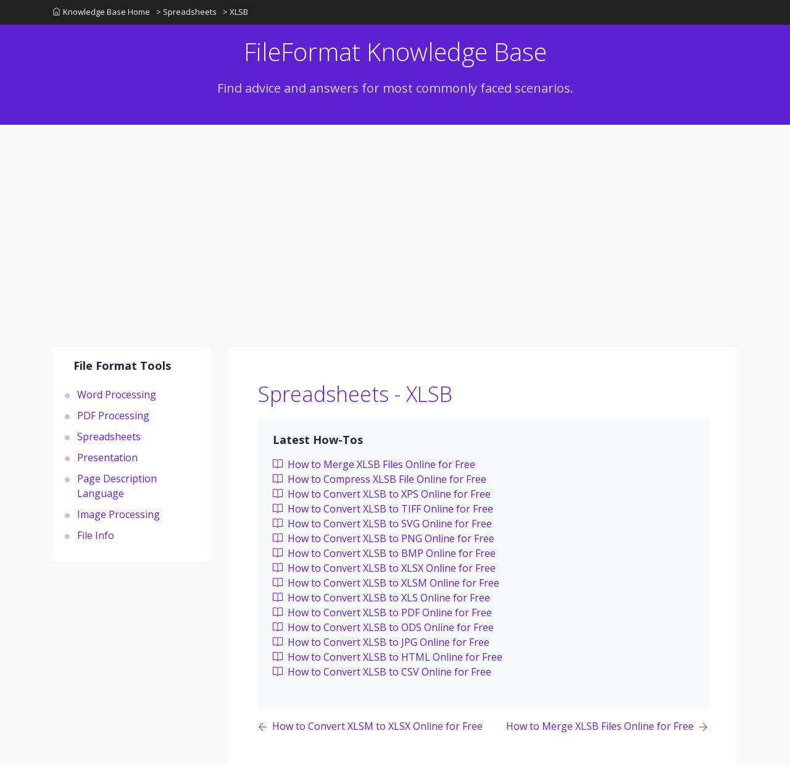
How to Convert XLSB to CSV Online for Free (382, 672)
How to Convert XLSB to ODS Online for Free (383, 627)
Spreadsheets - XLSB (355, 394)
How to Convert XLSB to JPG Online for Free (381, 642)
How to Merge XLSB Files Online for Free (374, 464)
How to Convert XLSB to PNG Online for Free (383, 538)
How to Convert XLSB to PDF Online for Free (382, 612)
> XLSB (235, 11)
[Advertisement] (395, 217)
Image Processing (118, 514)
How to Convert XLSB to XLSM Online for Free (386, 583)
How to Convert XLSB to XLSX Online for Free (384, 568)
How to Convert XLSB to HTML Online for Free (387, 657)
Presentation (107, 457)
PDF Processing (113, 415)
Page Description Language (117, 486)
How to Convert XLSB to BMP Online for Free (384, 553)
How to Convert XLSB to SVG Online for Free (382, 523)
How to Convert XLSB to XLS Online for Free (381, 597)
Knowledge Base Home (101, 11)
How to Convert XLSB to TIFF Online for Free (383, 509)
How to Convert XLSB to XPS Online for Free (382, 494)
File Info (95, 535)
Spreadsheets (109, 436)
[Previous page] (370, 727)
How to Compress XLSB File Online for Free (379, 479)
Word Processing (116, 394)
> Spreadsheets (186, 11)
